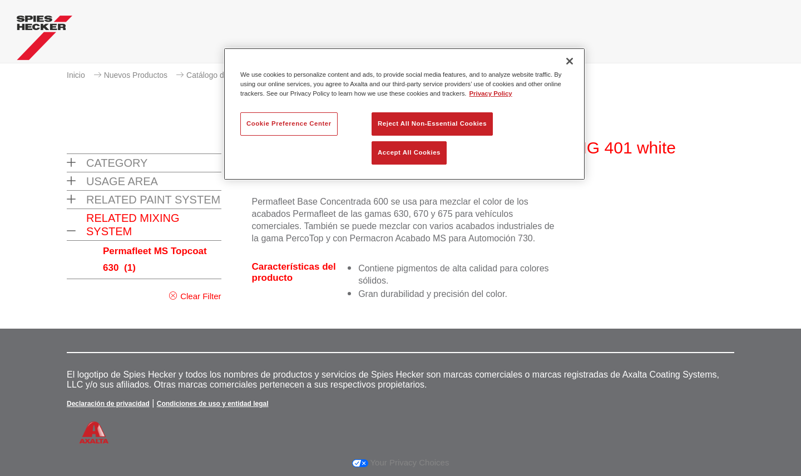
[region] (404, 114)
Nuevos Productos (135, 75)
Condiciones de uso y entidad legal (213, 404)
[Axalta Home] (44, 40)
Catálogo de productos (225, 75)
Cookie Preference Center (289, 123)
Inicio (76, 75)
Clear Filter (200, 296)
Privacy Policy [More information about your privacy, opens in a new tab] (490, 93)
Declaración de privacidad (108, 404)
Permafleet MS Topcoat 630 (155, 259)
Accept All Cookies (409, 152)
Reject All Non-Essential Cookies (432, 123)
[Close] (569, 61)
